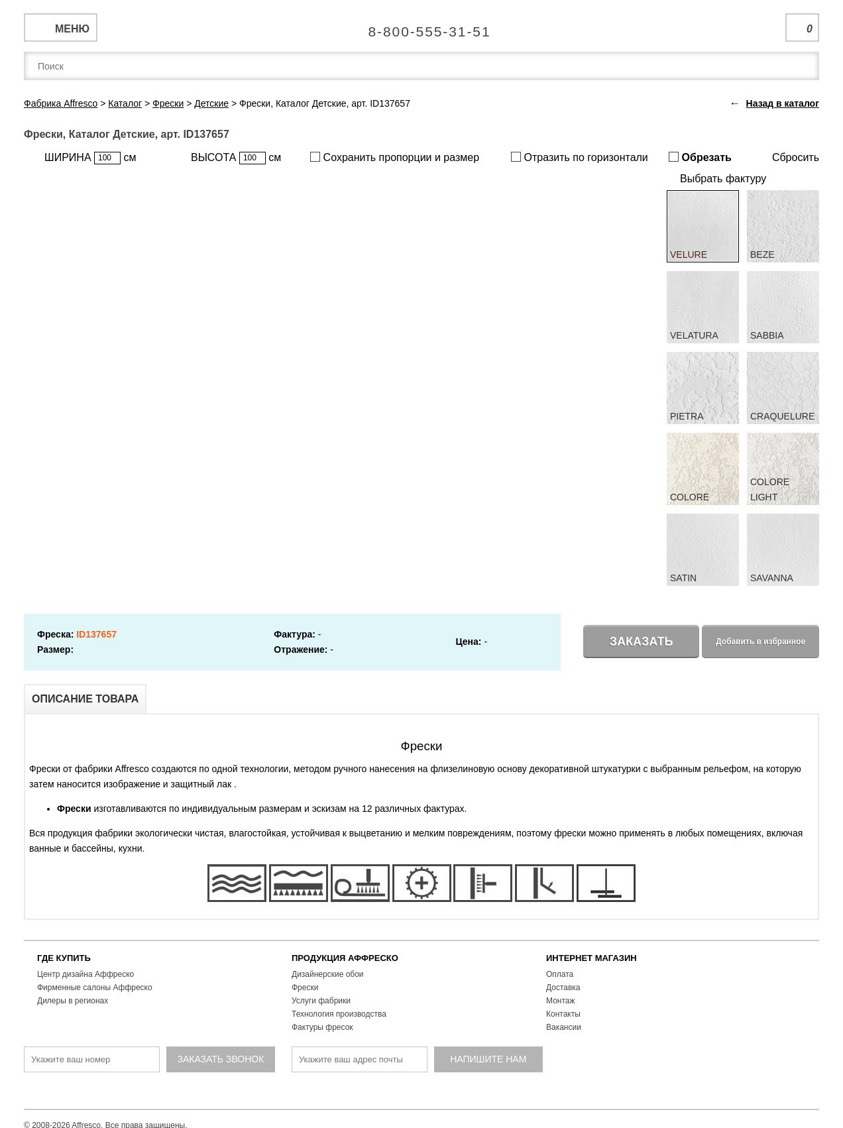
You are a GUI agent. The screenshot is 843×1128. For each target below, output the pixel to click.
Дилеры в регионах (72, 1000)
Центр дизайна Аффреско (85, 974)
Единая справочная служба (422, 26)
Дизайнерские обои (328, 974)
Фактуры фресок (322, 1027)
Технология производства (339, 1014)
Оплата (559, 974)
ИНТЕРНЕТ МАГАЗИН (591, 958)
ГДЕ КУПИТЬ (64, 958)
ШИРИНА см (90, 158)
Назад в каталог (782, 103)
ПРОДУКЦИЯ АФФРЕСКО (345, 958)
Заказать (641, 641)
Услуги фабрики (321, 1000)
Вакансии (563, 1027)
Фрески (305, 987)
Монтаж (560, 1000)
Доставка (563, 987)
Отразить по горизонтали (579, 157)
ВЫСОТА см (236, 158)
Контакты (563, 1014)
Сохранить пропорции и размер (394, 157)
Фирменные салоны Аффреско (94, 987)
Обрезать (700, 157)
